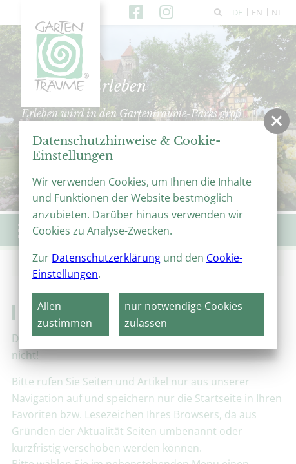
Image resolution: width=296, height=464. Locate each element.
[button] (277, 121)
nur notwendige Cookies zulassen (183, 314)
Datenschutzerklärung (106, 258)
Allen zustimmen (64, 314)
